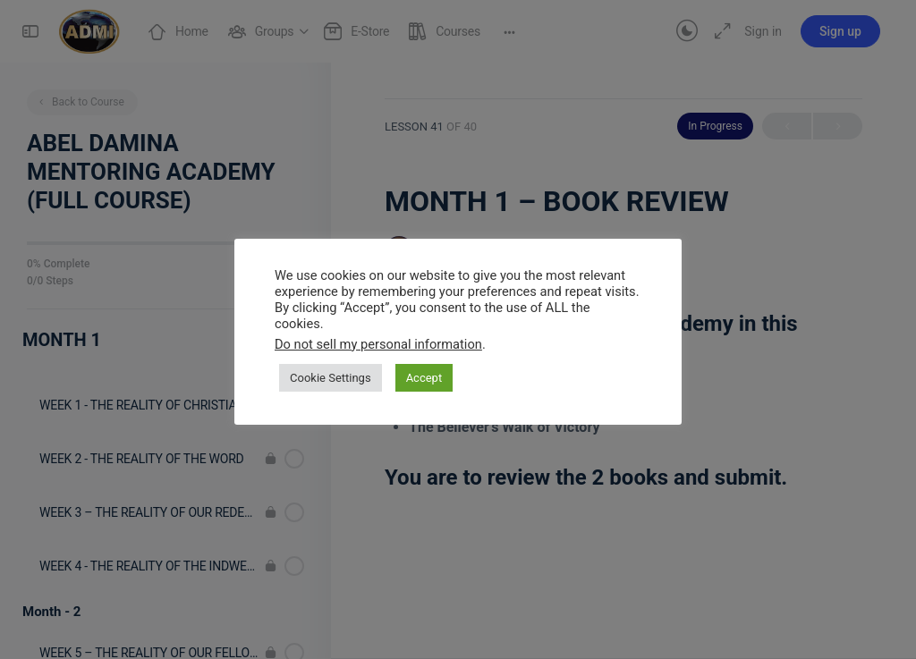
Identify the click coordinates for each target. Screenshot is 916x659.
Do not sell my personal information (378, 344)
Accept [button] (424, 377)
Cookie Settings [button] (330, 377)
